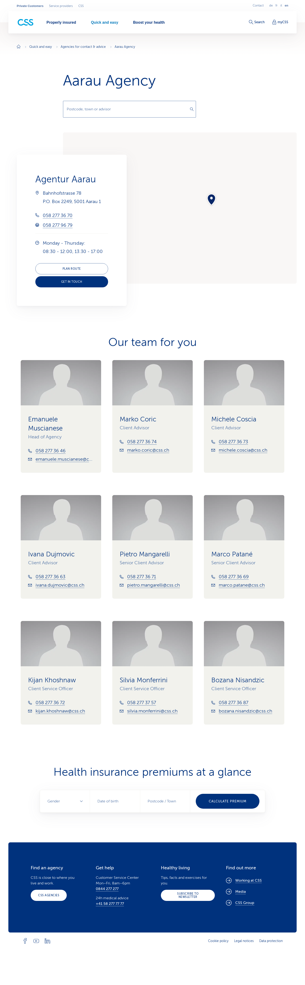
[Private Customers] (25, 22)
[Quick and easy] (104, 22)
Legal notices (244, 941)
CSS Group (240, 903)
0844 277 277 (107, 889)
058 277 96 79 (58, 225)
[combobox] (129, 109)
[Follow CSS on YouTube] (36, 941)
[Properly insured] (61, 22)
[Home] (18, 47)
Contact (258, 5)
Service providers (61, 6)
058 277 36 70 (58, 215)
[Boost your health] (149, 22)
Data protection (271, 941)
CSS (81, 6)
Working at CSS (244, 880)
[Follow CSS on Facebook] (25, 941)
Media (236, 891)
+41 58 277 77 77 (110, 904)
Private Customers (30, 6)
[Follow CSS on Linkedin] (47, 941)
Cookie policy (218, 941)
